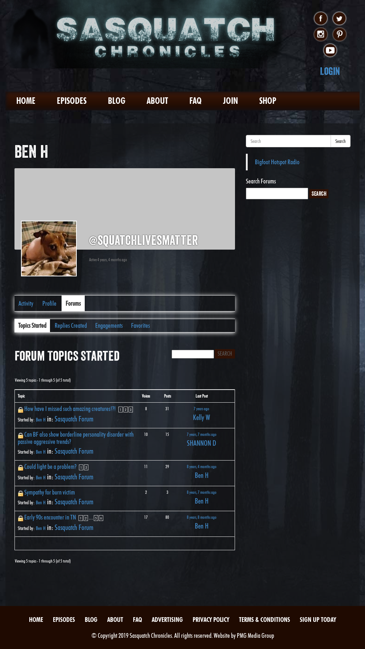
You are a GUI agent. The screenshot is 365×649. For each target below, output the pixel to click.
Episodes (72, 101)
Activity (25, 303)
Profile (49, 303)
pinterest (339, 35)
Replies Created (71, 325)
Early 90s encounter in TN (50, 517)
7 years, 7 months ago (202, 434)
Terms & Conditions (264, 619)
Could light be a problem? (50, 466)
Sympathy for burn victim (49, 492)
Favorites (140, 325)
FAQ (195, 101)
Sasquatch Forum (74, 419)
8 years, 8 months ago (202, 517)
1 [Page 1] (120, 409)
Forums (73, 303)
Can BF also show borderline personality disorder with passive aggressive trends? (76, 437)
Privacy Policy (211, 619)
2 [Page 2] (125, 409)
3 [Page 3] (130, 409)
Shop (267, 101)
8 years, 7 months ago (202, 492)
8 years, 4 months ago (202, 466)
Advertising (167, 619)
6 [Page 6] (101, 518)
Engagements (109, 325)
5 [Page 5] (96, 518)
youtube (330, 51)
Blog (116, 101)
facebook (320, 19)
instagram (320, 35)
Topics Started (32, 325)
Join (230, 101)
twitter (339, 19)
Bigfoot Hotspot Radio (277, 162)
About (157, 101)
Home (25, 101)
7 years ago (201, 408)
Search (340, 141)
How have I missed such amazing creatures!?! (70, 408)
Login (330, 71)
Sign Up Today (318, 619)
